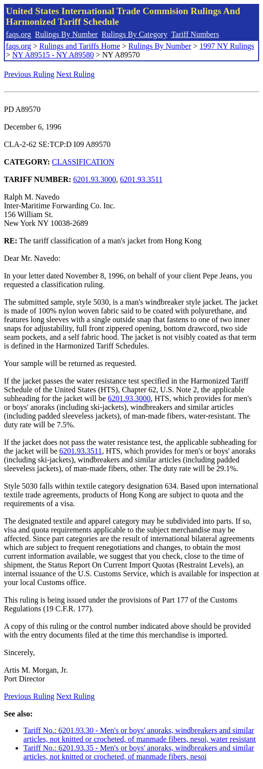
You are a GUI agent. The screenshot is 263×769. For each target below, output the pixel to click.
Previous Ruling (29, 74)
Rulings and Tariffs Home (79, 46)
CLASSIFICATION (83, 162)
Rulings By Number (66, 34)
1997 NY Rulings (227, 46)
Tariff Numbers (195, 34)
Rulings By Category (135, 34)
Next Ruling (75, 74)
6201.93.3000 (94, 179)
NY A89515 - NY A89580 (53, 55)
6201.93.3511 (141, 179)
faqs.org (18, 34)
